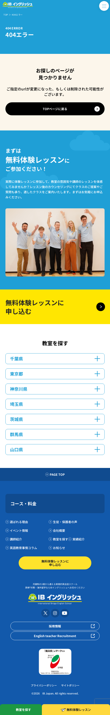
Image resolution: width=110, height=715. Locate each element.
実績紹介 (78, 539)
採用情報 (55, 626)
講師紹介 (16, 539)
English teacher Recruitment (55, 636)
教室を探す (60, 539)
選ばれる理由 (19, 522)
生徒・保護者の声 (65, 522)
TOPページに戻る (55, 109)
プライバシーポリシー (44, 685)
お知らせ (59, 548)
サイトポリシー (70, 685)
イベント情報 (19, 530)
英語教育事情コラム (23, 548)
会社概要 (59, 530)
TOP (5, 14)
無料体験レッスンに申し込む (55, 563)
